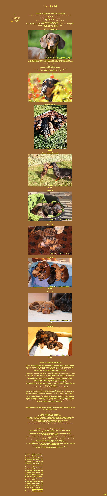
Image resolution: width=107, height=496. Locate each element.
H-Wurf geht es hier (37, 478)
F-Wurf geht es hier (37, 481)
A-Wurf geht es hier (37, 491)
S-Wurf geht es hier (37, 457)
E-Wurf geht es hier (37, 483)
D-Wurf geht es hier (37, 485)
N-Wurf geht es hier (37, 467)
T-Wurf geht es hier (37, 456)
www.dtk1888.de (50, 368)
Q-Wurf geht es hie (37, 461)
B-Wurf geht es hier (37, 489)
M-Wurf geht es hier (37, 468)
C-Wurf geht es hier (37, 487)
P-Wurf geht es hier (37, 463)
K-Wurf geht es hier (37, 472)
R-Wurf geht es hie (37, 459)
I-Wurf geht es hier (37, 476)
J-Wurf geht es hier (37, 474)
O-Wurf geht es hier (37, 465)
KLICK (50, 323)
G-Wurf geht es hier (37, 479)
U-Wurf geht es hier (37, 454)
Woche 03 (50, 257)
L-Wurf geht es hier (37, 470)
